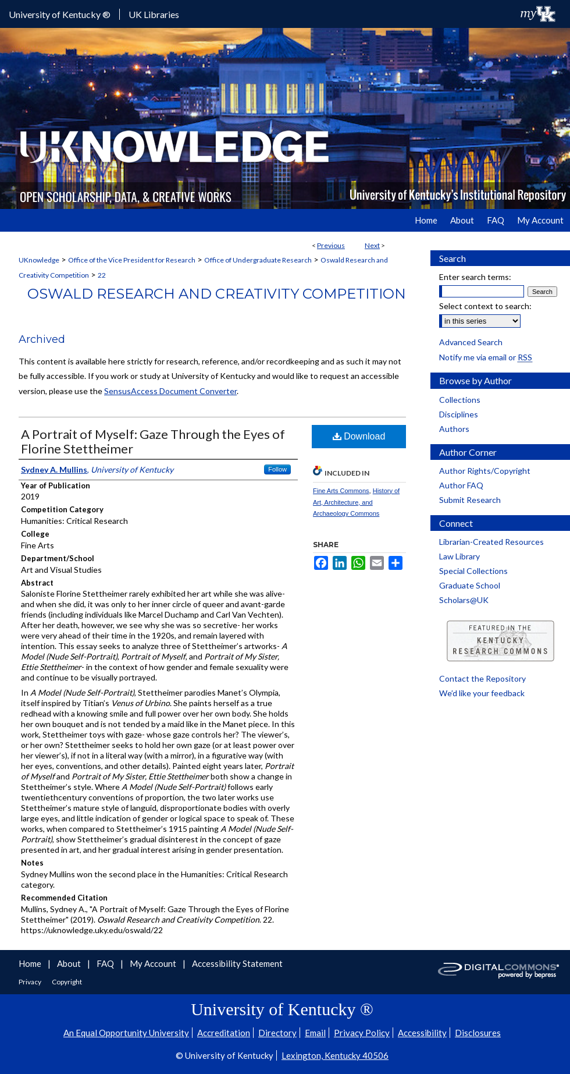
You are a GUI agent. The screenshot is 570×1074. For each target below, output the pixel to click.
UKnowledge (39, 260)
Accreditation (223, 1032)
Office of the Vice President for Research (131, 260)
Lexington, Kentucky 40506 (335, 1055)
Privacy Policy (362, 1032)
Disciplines (458, 414)
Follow (277, 469)
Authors (454, 429)
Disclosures (478, 1032)
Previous (331, 245)
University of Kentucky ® (60, 14)
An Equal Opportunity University (126, 1032)
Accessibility (422, 1032)
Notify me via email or (485, 357)
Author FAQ (461, 485)
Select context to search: (485, 306)
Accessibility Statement (237, 963)
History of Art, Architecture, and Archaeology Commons (356, 502)
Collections (459, 400)
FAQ (106, 963)
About (70, 963)
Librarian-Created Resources (491, 542)
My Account (154, 963)
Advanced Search (471, 342)
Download (359, 436)
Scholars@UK (464, 600)
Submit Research (470, 500)
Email (315, 1032)
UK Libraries (154, 14)
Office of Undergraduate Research (258, 260)
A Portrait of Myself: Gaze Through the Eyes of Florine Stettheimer (153, 441)
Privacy (30, 981)
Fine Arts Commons (341, 490)
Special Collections (473, 571)
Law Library (459, 556)
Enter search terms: (475, 277)
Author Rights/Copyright (484, 471)
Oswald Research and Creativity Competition (216, 293)
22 (102, 275)
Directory (277, 1032)
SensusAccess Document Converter (170, 391)
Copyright (67, 981)
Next (372, 245)
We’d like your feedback (482, 693)
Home (31, 963)
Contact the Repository (482, 678)
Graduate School (469, 585)
